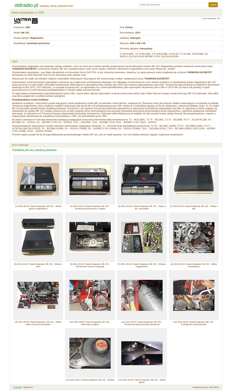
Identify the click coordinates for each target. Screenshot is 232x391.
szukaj (213, 4)
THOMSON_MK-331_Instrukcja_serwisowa (34, 150)
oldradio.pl (26, 5)
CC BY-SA (17, 387)
